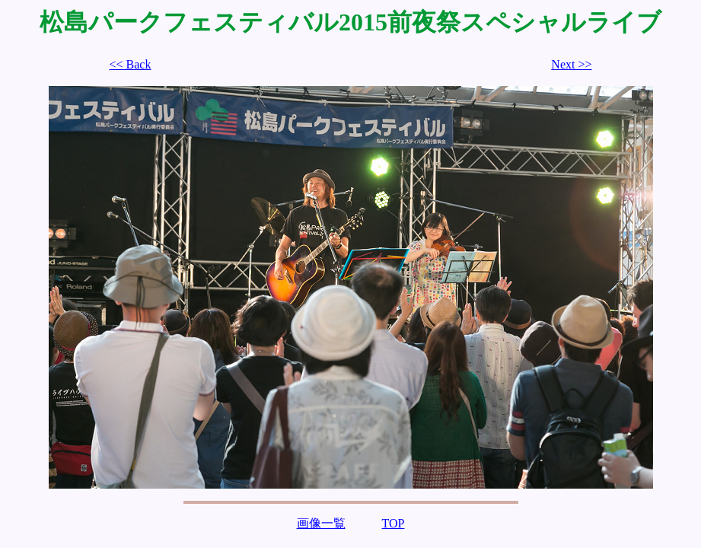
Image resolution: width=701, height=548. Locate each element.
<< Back (130, 64)
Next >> (571, 64)
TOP (393, 523)
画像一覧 (321, 523)
